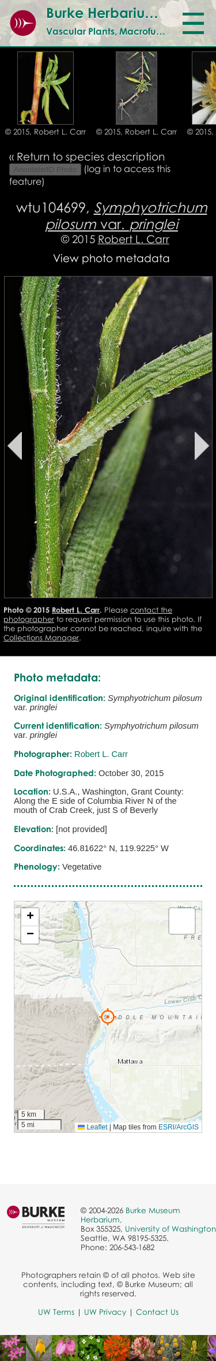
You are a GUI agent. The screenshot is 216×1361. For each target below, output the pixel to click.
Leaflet (92, 1127)
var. (126, 215)
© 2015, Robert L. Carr (45, 131)
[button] (107, 1017)
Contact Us (157, 1312)
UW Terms (56, 1312)
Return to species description (91, 156)
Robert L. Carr (133, 238)
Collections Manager (41, 637)
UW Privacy (105, 1312)
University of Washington (170, 1228)
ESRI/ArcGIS (178, 1127)
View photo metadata (111, 257)
